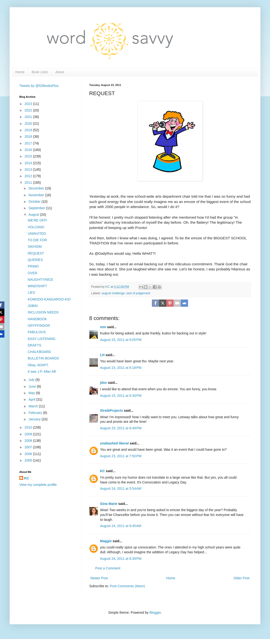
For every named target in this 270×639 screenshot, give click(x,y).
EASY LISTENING (41, 339)
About (59, 72)
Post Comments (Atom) (127, 586)
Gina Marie (108, 504)
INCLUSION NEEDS (43, 312)
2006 (29, 454)
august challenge (113, 293)
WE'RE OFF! (37, 220)
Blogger (155, 612)
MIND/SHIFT (37, 286)
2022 (29, 110)
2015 (29, 156)
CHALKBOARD (39, 352)
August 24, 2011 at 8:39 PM (121, 559)
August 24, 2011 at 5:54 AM (120, 488)
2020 (29, 123)
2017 (29, 143)
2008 (29, 441)
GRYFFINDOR (39, 325)
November (36, 195)
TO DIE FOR (37, 240)
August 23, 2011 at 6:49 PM (121, 428)
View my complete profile (38, 485)
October (34, 201)
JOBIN (33, 306)
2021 (29, 117)
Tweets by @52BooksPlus (39, 86)
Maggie (106, 541)
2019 (29, 130)
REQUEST (36, 253)
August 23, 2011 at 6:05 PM (121, 340)
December (36, 188)
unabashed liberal (114, 443)
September (37, 208)
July (31, 380)
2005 (29, 460)
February (35, 413)
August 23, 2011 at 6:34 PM (121, 396)
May (32, 393)
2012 (29, 176)
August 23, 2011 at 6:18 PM (121, 368)
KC (102, 471)
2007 (29, 447)
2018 (29, 136)
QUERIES (35, 260)
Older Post (242, 578)
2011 (29, 182)
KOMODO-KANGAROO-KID (49, 299)
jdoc (103, 383)
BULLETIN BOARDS (43, 358)
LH (102, 355)
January (34, 419)
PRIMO (33, 266)
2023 (29, 104)
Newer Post (99, 578)
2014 (29, 163)
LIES (31, 292)
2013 (29, 169)
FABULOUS (37, 332)
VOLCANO (36, 227)
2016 (29, 150)
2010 (29, 427)
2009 (29, 434)
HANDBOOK (37, 319)
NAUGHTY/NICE (40, 279)
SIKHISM (35, 246)
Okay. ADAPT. (38, 365)
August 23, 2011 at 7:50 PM (121, 456)
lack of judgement (138, 293)
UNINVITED (37, 233)
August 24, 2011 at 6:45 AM (120, 526)
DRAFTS (34, 345)
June (32, 386)
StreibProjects (111, 410)
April (32, 399)
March (33, 406)
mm (103, 327)
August (34, 214)
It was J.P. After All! (42, 371)
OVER (32, 273)
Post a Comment (107, 568)
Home (19, 72)
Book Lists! (40, 72)
